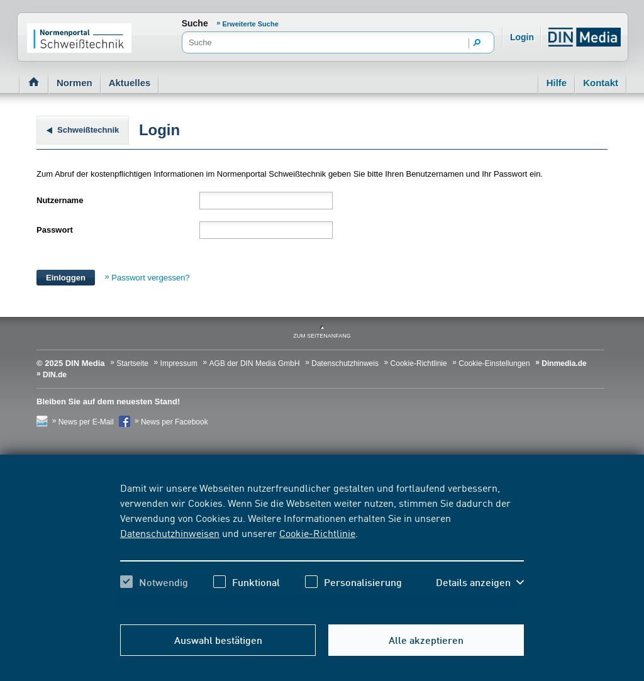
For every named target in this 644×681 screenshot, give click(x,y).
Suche (195, 23)
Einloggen (66, 277)
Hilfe (557, 82)
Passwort (54, 230)
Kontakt (600, 82)
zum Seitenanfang (322, 336)
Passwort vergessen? (150, 277)
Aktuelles (130, 82)
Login (522, 37)
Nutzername (59, 200)
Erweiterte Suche (251, 24)
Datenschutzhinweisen (169, 533)
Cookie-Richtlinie (317, 533)
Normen (74, 82)
